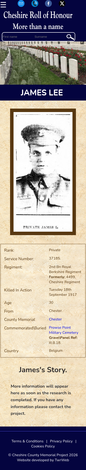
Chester (55, 319)
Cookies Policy (43, 446)
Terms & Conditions (27, 441)
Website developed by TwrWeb (43, 460)
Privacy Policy (61, 441)
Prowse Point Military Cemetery (63, 330)
